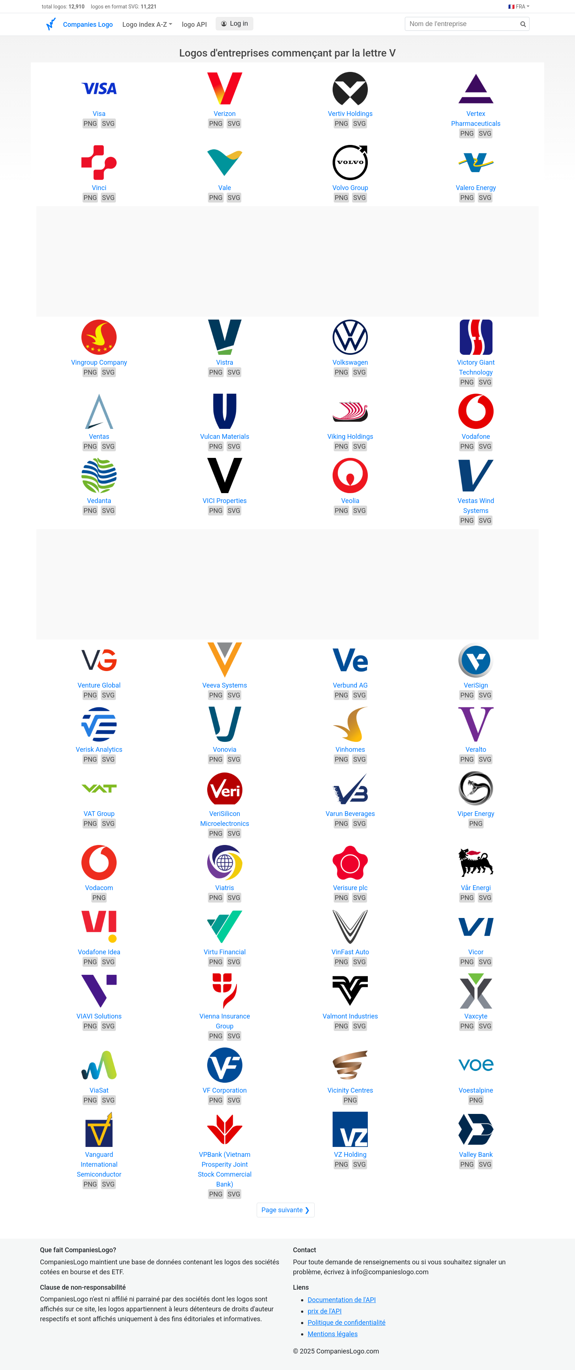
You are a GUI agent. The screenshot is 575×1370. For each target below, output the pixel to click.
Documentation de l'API (342, 1300)
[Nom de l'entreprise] (467, 24)
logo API (194, 24)
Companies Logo (88, 24)
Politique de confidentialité (346, 1322)
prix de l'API (325, 1311)
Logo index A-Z (144, 24)
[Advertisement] (287, 257)
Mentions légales (333, 1334)
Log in (234, 24)
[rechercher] (520, 24)
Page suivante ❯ (285, 1210)
